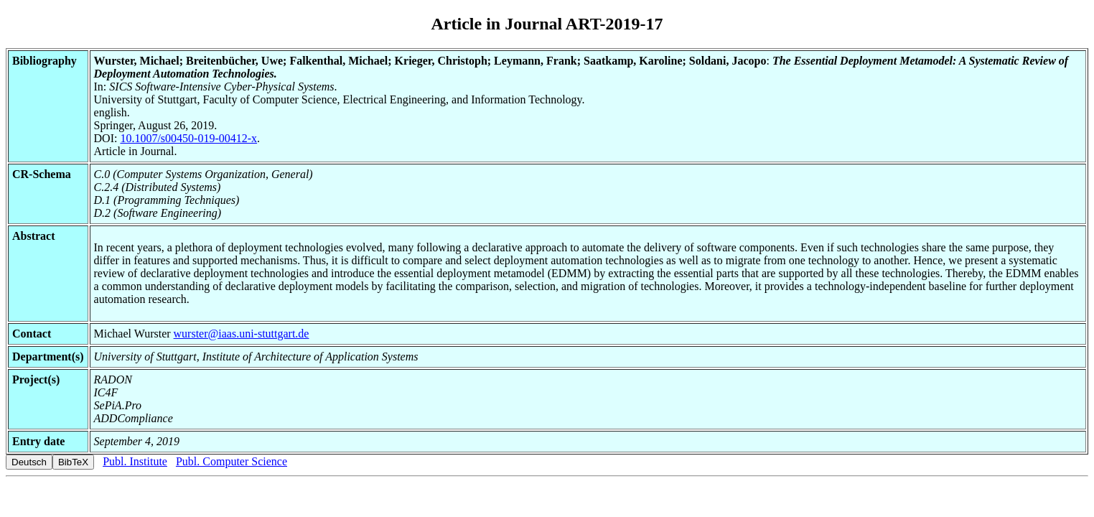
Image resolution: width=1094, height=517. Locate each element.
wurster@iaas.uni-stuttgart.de (241, 333)
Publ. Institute (135, 461)
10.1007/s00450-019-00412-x (188, 138)
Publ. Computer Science (231, 461)
